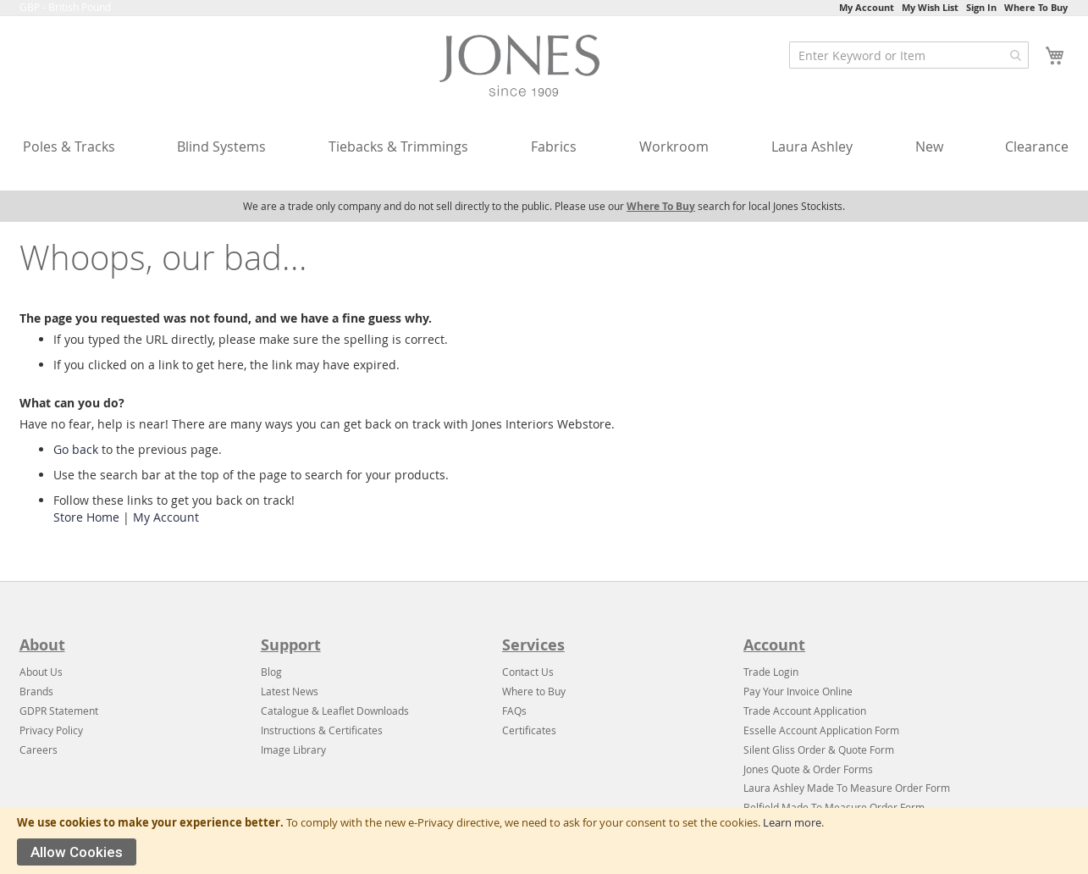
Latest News (289, 691)
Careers (38, 749)
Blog (271, 671)
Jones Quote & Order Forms (808, 769)
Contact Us (528, 671)
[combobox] (909, 55)
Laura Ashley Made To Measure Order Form (846, 787)
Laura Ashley (812, 146)
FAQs (514, 710)
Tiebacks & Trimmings (398, 146)
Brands (36, 691)
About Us (41, 671)
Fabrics (554, 146)
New (929, 146)
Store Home (86, 517)
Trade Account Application (804, 710)
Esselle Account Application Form (821, 730)
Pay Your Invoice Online (798, 691)
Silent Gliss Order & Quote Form (818, 749)
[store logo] (524, 69)
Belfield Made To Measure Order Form (834, 807)
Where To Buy (1036, 7)
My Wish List (930, 7)
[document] (544, 841)
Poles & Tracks (69, 146)
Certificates (529, 730)
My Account (866, 7)
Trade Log (766, 671)
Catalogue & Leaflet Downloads (335, 710)
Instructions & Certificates (322, 730)
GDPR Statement (58, 710)
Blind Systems (221, 146)
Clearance (1037, 146)
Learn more (792, 822)
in (794, 671)
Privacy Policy (51, 730)
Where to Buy (534, 691)
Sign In (981, 7)
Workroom (674, 146)
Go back (75, 449)
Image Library (293, 749)
